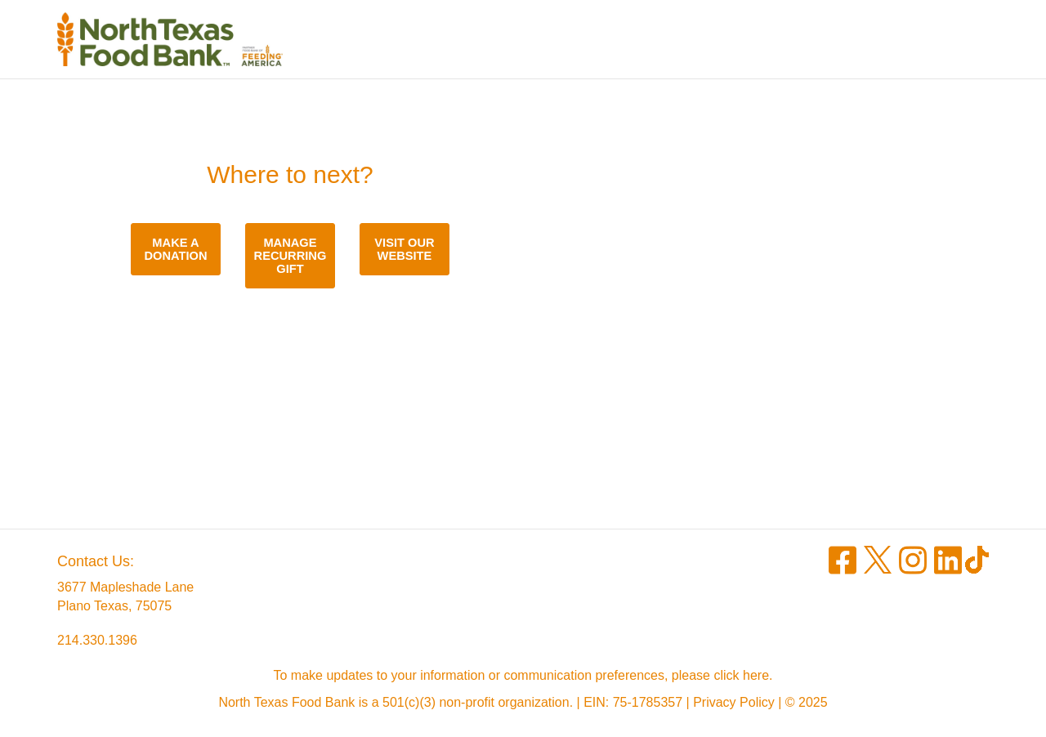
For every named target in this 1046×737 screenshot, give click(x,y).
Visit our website (404, 249)
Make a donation (175, 249)
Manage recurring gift (290, 255)
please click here (720, 675)
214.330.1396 (97, 640)
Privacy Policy (734, 702)
